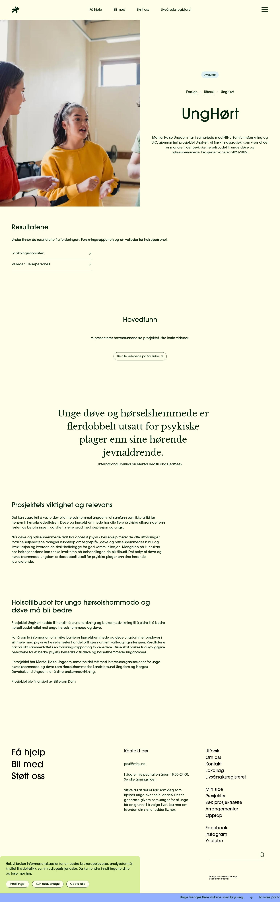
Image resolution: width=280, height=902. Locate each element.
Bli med (119, 10)
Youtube (216, 841)
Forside (192, 92)
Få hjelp (95, 10)
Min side (216, 790)
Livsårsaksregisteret (176, 10)
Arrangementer (223, 809)
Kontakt (215, 764)
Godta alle (77, 884)
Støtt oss (143, 10)
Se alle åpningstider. (140, 779)
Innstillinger (17, 884)
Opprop (216, 816)
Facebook (218, 828)
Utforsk (209, 92)
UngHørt (227, 92)
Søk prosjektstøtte (225, 803)
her (28, 874)
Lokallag (216, 771)
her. (173, 810)
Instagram (218, 835)
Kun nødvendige (48, 884)
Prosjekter (217, 796)
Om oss (215, 758)
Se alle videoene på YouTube (140, 356)
